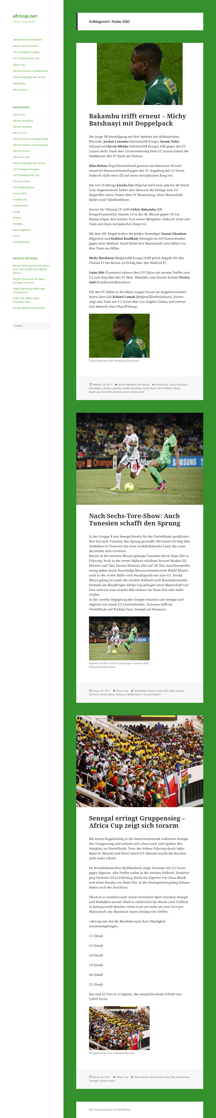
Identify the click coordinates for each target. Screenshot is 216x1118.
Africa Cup (19, 64)
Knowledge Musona (145, 690)
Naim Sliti (106, 392)
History (17, 217)
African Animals (22, 126)
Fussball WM (20, 205)
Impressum (19, 83)
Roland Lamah (121, 392)
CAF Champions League (26, 52)
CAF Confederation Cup (26, 58)
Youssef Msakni (152, 694)
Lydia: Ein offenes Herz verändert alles (26, 300)
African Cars (20, 132)
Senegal (93, 1080)
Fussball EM (19, 199)
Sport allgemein (22, 230)
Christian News (21, 181)
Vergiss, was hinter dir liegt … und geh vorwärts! (29, 280)
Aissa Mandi (141, 1077)
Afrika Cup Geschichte (25, 46)
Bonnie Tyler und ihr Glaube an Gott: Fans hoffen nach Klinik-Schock (31, 269)
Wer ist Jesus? (20, 89)
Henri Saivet (156, 1077)
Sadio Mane (182, 1077)
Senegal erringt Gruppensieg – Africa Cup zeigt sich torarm (137, 822)
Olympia (18, 224)
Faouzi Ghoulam (178, 384)
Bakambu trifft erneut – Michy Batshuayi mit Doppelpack (137, 119)
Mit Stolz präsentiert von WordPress (109, 1109)
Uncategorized (21, 242)
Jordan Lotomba (112, 388)
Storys (16, 236)
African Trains (21, 151)
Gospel (16, 211)
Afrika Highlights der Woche (29, 77)
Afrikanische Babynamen (27, 39)
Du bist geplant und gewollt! (29, 308)
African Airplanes (23, 120)
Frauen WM (20, 193)
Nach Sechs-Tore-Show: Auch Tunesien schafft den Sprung (134, 519)
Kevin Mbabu (165, 388)
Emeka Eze (162, 384)
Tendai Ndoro (107, 694)
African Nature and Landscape (30, 145)
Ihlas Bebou (95, 388)
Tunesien (121, 694)
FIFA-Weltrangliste (23, 187)
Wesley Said (137, 392)
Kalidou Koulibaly (132, 388)
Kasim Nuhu (149, 388)
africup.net (25, 16)
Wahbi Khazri (134, 694)
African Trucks (21, 157)
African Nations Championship (30, 71)
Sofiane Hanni (107, 1080)
